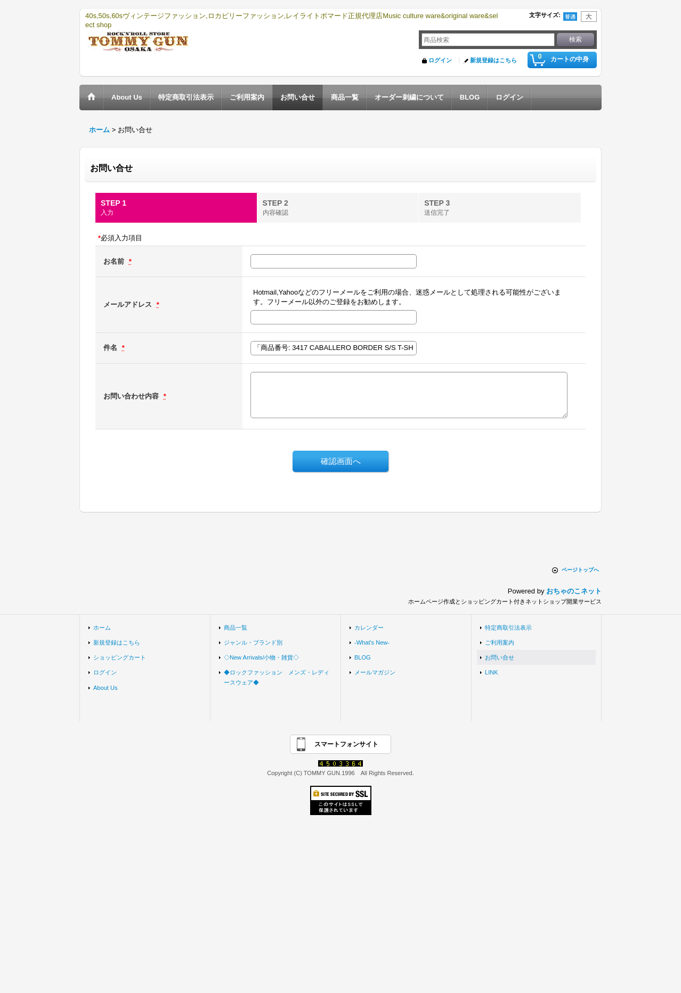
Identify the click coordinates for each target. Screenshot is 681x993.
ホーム (102, 627)
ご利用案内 (499, 642)
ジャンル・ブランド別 (253, 642)
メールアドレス (128, 304)
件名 (111, 348)
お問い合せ (499, 657)
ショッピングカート (119, 657)
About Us (105, 688)
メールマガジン (374, 672)
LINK (491, 672)
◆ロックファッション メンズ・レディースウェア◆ (276, 677)
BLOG (362, 657)
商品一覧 (235, 627)
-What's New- (372, 642)
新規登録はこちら (493, 60)
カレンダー (369, 627)
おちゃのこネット (574, 591)
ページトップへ (580, 570)
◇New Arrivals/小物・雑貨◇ (261, 657)
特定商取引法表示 (508, 627)
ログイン (440, 60)
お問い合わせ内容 (132, 396)
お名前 (114, 261)
